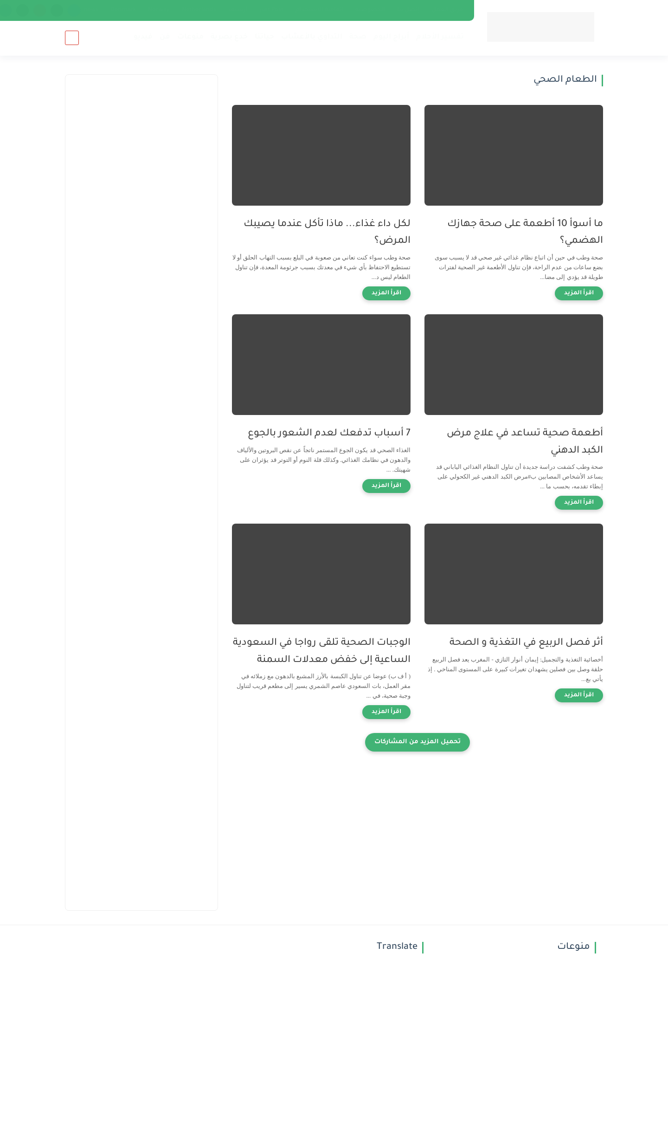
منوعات (190, 37)
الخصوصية (370, 10)
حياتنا (264, 37)
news (91, 10)
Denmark (123, 10)
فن (165, 37)
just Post (271, 10)
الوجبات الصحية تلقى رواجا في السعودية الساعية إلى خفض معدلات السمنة (322, 652)
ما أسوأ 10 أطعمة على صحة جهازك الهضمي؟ (525, 233)
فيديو (143, 37)
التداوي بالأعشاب (311, 37)
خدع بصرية (229, 37)
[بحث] (72, 38)
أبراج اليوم (391, 37)
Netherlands (199, 10)
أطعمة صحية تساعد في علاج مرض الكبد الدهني (525, 442)
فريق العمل (447, 10)
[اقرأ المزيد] (579, 293)
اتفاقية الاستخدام (319, 10)
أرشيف (238, 10)
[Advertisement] (141, 223)
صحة (357, 37)
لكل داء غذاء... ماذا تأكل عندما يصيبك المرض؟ (327, 233)
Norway (159, 10)
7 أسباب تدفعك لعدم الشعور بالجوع (329, 433)
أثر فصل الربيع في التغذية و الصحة (526, 643)
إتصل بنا (408, 10)
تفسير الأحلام (440, 37)
